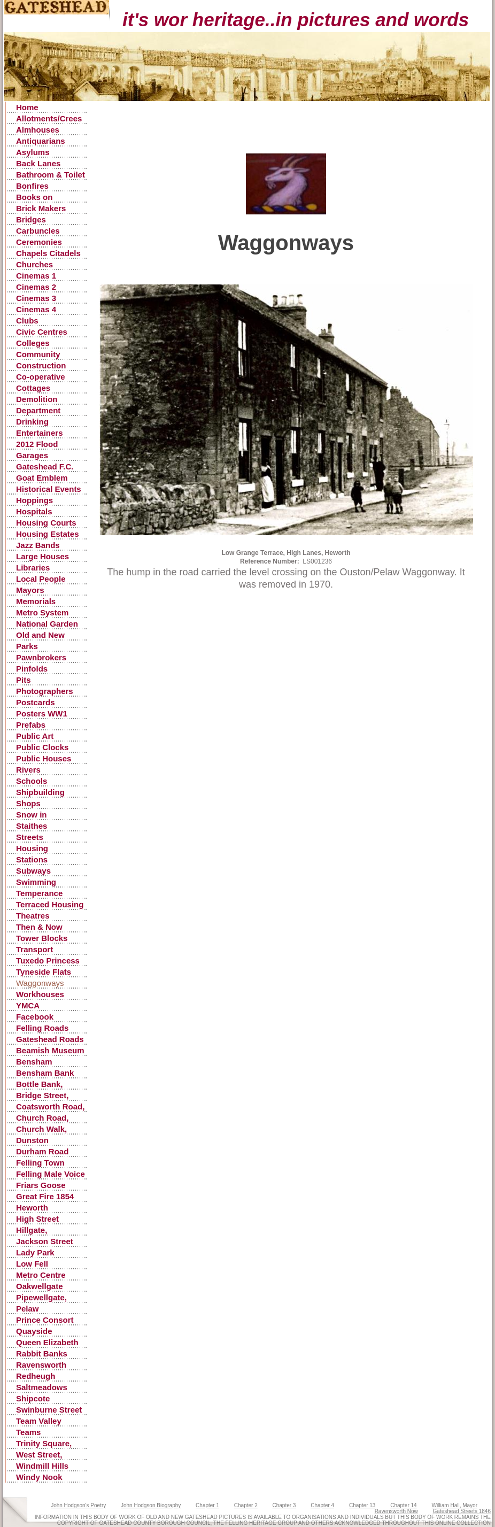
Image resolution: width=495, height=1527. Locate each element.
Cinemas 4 (36, 309)
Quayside (34, 1331)
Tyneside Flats (43, 971)
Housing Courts (46, 522)
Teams (28, 1432)
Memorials (36, 601)
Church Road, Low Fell (42, 1118)
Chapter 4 (322, 1505)
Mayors (30, 590)
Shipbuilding (40, 792)
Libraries (33, 567)
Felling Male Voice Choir (50, 1174)
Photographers (44, 691)
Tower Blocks (41, 938)
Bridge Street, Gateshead (42, 1096)
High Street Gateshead (37, 1219)
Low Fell (32, 1263)
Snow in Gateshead (36, 815)
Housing (32, 848)
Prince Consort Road (45, 1320)
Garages (32, 455)
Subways (33, 870)
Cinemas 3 (36, 298)
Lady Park (35, 1252)
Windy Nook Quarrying (39, 1477)
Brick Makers (41, 208)
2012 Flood (37, 444)
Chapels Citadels (48, 253)
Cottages (33, 387)
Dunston (32, 1140)
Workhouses (40, 994)
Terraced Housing (49, 904)
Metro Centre (41, 1274)
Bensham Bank (45, 1072)
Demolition (37, 399)
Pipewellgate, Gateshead (41, 1298)
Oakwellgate (39, 1286)
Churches (34, 264)
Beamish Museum (50, 1050)
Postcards (35, 702)
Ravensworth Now (396, 1511)
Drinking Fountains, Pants (48, 422)
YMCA (28, 1005)
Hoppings (34, 500)
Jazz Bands (38, 545)
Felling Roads (42, 1027)
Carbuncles (38, 230)
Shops (28, 803)
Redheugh (35, 1376)
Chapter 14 (403, 1505)
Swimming (36, 881)
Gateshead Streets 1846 (462, 1511)
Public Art (34, 736)
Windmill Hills (42, 1465)
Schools (31, 780)
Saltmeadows (41, 1387)
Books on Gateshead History (36, 197)
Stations (32, 859)
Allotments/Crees (49, 118)
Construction (41, 365)
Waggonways (40, 983)
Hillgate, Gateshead (36, 1230)
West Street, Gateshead (39, 1455)
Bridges (31, 219)
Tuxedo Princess (48, 960)
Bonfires (32, 185)
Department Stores (38, 411)
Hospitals (34, 511)
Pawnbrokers (41, 657)
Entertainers (39, 432)
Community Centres (38, 355)
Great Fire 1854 (45, 1196)
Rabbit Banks (41, 1353)
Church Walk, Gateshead (41, 1129)
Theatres (33, 915)
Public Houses (43, 758)
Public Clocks (42, 747)
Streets (29, 837)
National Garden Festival (47, 624)
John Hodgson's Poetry (78, 1505)
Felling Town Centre (40, 1163)
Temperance (39, 893)
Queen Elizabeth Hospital (47, 1343)
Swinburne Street (49, 1409)
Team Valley (38, 1420)
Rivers (28, 769)
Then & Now (39, 926)
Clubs (27, 320)
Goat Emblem (42, 477)
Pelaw (27, 1308)
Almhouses (37, 129)
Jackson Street (44, 1241)
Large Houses (42, 556)
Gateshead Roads (50, 1039)
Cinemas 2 (36, 286)
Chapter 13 (362, 1505)
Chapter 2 (246, 1505)
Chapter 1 (207, 1505)
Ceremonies (39, 241)
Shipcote (33, 1398)
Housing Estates (47, 533)
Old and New (40, 634)
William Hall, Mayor (454, 1505)
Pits (23, 679)
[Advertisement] (286, 137)
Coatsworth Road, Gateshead (50, 1107)
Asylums (33, 152)
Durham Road (42, 1151)
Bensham (34, 1061)
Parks (27, 646)
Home (27, 107)
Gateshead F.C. (45, 466)
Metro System (42, 612)
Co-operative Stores (40, 377)
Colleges (33, 343)
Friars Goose (41, 1185)
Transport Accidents (35, 950)
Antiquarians (40, 140)
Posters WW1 (41, 713)
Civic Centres (41, 331)
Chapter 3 (284, 1505)
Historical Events (48, 488)
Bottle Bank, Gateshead (39, 1084)
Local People (41, 578)
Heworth (32, 1207)
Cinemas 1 (36, 275)
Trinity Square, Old (44, 1444)
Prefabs (30, 724)
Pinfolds (32, 668)
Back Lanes (38, 163)
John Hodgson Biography (151, 1505)
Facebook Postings (34, 1017)
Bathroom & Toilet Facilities (50, 175)
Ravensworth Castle (41, 1365)
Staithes (31, 825)
